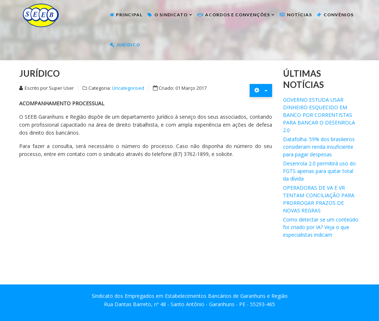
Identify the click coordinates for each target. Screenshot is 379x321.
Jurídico (128, 44)
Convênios (339, 14)
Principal (129, 14)
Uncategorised (128, 88)
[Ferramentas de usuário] (261, 90)
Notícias (299, 14)
